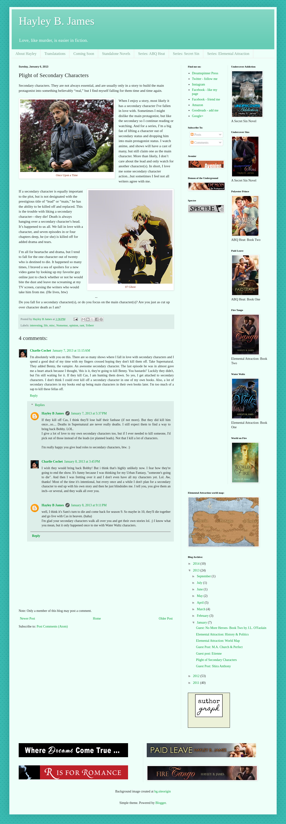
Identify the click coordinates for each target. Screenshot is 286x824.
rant (82, 325)
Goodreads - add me (205, 110)
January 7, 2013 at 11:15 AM (71, 350)
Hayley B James (53, 413)
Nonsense (62, 325)
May (200, 596)
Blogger (160, 803)
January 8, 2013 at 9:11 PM (89, 505)
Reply (34, 395)
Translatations (54, 54)
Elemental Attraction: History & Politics (222, 634)
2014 (196, 563)
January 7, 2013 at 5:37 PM (89, 413)
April (200, 602)
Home (97, 618)
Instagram (198, 84)
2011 (196, 683)
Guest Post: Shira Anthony (213, 666)
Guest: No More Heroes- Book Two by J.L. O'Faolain (231, 628)
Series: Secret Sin (186, 54)
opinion (73, 325)
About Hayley (25, 54)
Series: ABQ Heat (151, 54)
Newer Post (27, 618)
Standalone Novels (116, 54)
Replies (40, 405)
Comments (199, 142)
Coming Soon (83, 54)
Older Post (166, 618)
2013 (196, 570)
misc (52, 325)
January (202, 622)
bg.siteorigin (162, 791)
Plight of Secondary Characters (216, 660)
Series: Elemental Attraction (228, 54)
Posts (196, 134)
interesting (36, 325)
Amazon (197, 105)
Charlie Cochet (40, 350)
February (203, 615)
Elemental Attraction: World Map (218, 640)
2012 (196, 676)
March (201, 609)
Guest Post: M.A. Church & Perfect (219, 647)
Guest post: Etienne (209, 653)
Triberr (90, 325)
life (46, 325)
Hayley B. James (56, 21)
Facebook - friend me (206, 99)
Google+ (198, 116)
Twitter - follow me (205, 79)
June (200, 589)
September (204, 576)
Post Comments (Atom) (52, 626)
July (200, 583)
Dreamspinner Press (205, 73)
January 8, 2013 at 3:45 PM (82, 461)
